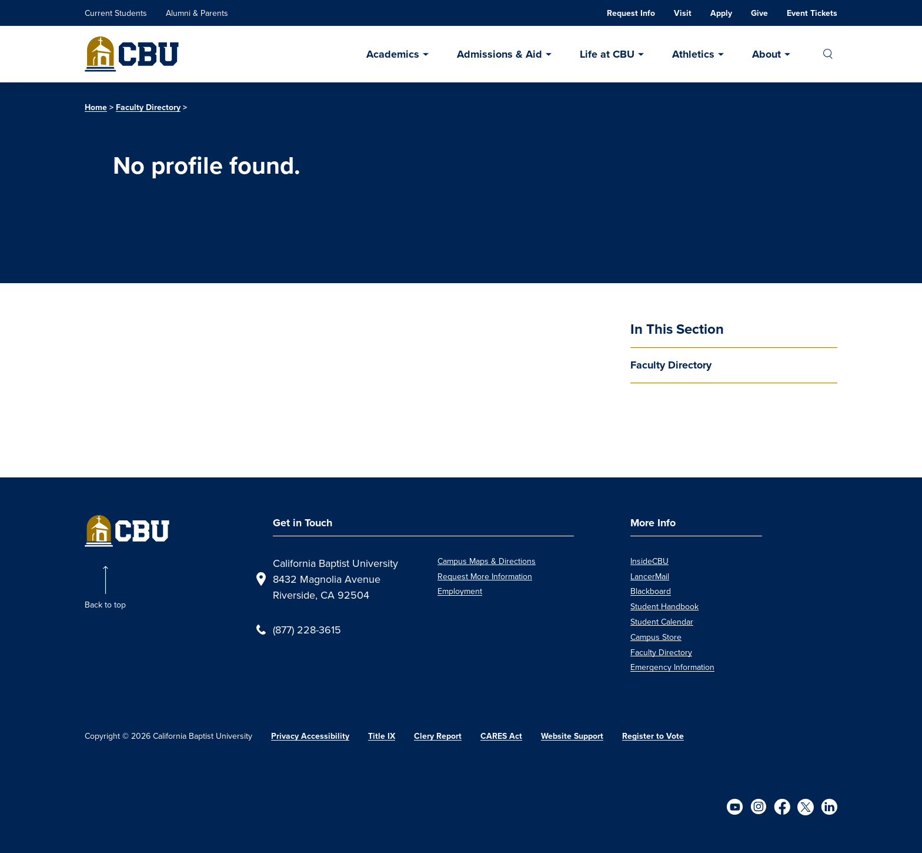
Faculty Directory (148, 107)
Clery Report (438, 736)
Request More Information (484, 576)
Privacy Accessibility (310, 736)
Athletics (693, 54)
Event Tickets (812, 13)
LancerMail (649, 576)
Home (96, 107)
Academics (392, 54)
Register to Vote (653, 736)
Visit (683, 13)
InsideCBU (649, 561)
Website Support (572, 736)
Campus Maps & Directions (486, 561)
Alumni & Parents (197, 13)
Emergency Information (672, 667)
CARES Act (501, 736)
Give (759, 13)
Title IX (381, 736)
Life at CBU (607, 54)
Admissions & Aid (499, 54)
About (766, 54)
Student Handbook (664, 606)
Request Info (631, 13)
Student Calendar (661, 622)
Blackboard (650, 591)
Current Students (116, 13)
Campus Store (656, 637)
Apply (721, 13)
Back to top (105, 604)
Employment (459, 591)
